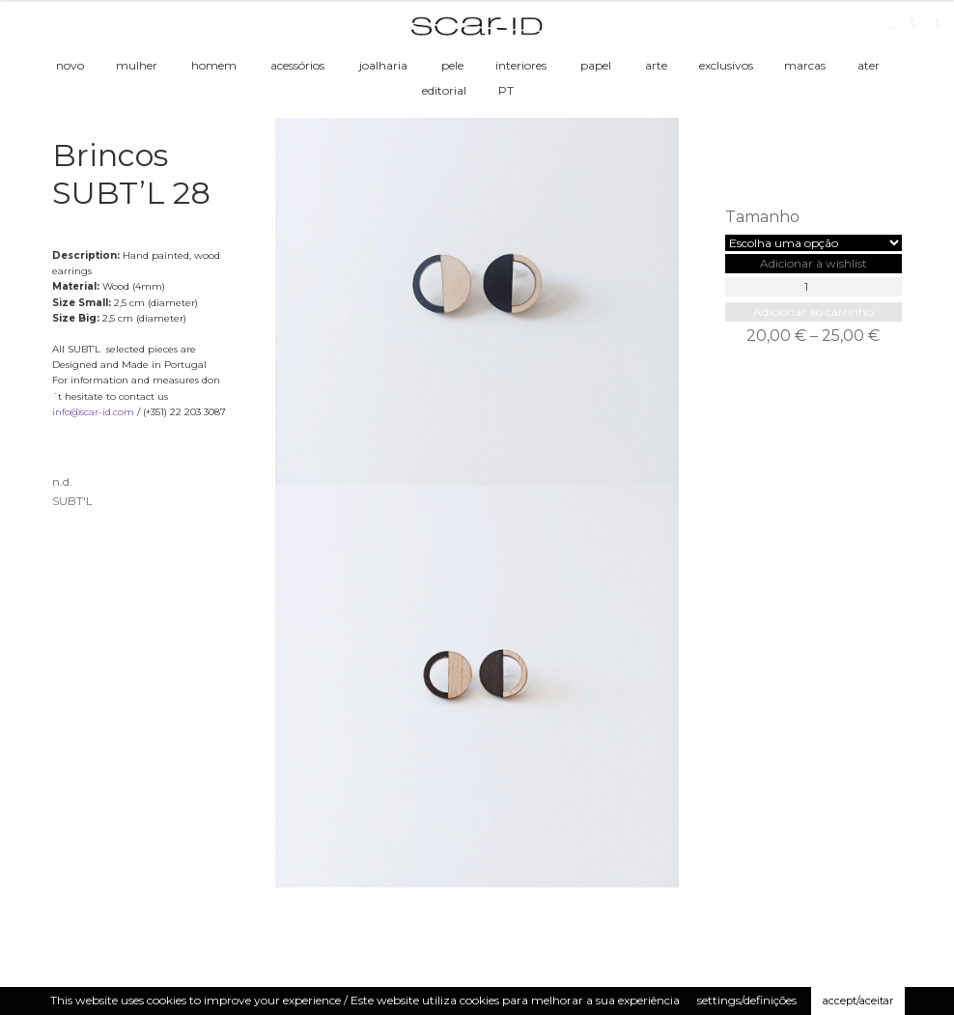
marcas (805, 65)
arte (656, 65)
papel (595, 65)
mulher (136, 65)
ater (868, 65)
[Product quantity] (813, 286)
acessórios (297, 65)
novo (70, 65)
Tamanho (762, 217)
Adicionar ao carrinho (813, 311)
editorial (444, 90)
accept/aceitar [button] (858, 1000)
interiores (521, 65)
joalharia (383, 65)
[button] (813, 263)
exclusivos (726, 65)
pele (452, 65)
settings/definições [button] (747, 1000)
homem (214, 65)
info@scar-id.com (93, 412)
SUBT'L (72, 500)
